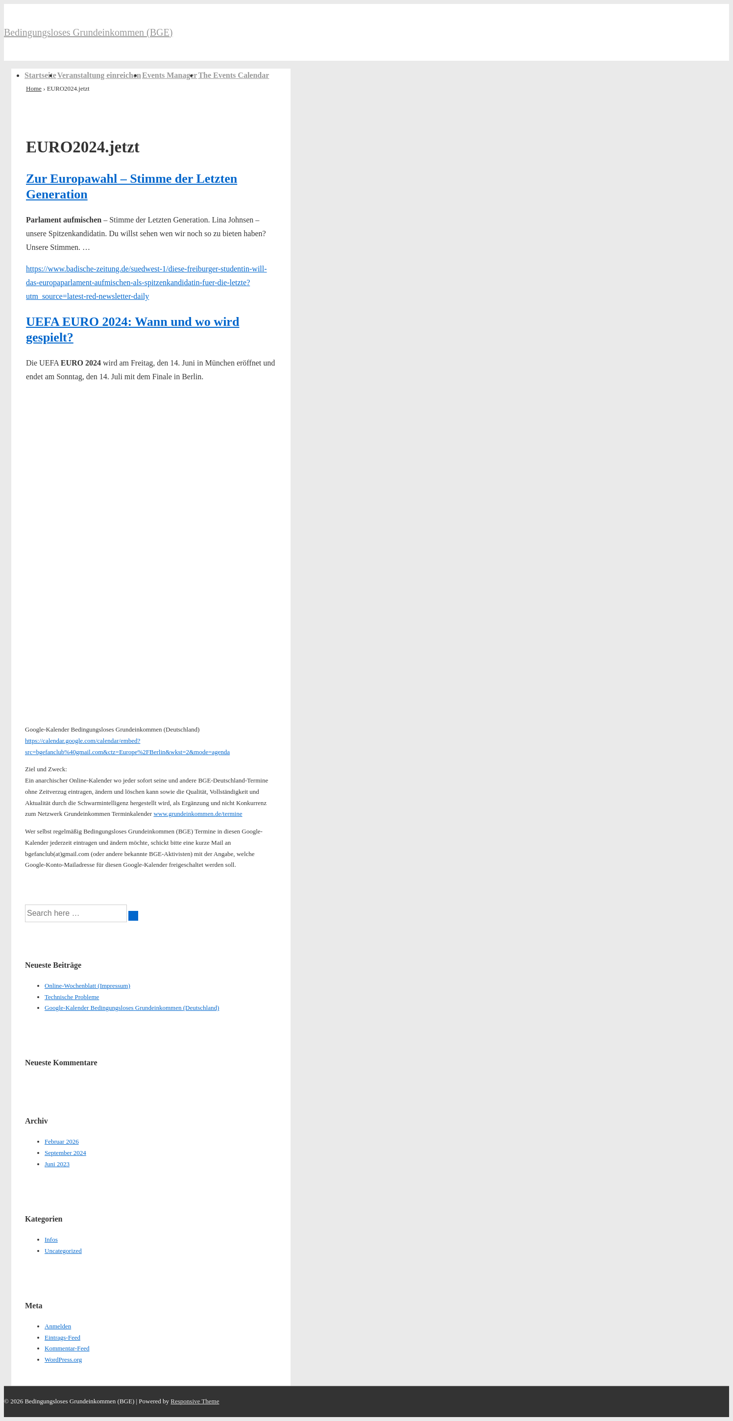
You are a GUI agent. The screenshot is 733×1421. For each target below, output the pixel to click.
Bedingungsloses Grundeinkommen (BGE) (88, 32)
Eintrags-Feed (62, 1337)
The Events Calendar (233, 75)
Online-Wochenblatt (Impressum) (87, 985)
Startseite (40, 75)
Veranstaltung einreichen (99, 75)
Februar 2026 (62, 1141)
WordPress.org (63, 1359)
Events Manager (169, 75)
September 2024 (65, 1152)
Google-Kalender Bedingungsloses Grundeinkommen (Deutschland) (132, 1007)
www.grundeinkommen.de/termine (197, 813)
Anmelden (58, 1326)
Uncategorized (63, 1250)
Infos (51, 1239)
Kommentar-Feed (67, 1348)
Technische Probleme (72, 997)
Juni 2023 (57, 1164)
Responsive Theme (195, 1401)
